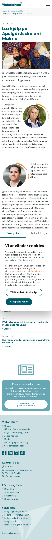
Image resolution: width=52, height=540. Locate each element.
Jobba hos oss (11, 435)
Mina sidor (9, 489)
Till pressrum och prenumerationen (26, 404)
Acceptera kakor (19, 301)
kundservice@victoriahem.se (17, 469)
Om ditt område (12, 499)
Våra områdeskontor (14, 445)
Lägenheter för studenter (16, 514)
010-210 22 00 (10, 466)
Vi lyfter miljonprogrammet (17, 432)
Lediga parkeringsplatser (16, 518)
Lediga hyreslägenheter (15, 511)
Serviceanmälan (11, 492)
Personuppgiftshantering (16, 442)
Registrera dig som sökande (17, 524)
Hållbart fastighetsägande (17, 429)
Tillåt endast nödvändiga (23, 292)
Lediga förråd (10, 521)
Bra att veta (10, 495)
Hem (4, 11)
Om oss (10, 11)
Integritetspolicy (17, 271)
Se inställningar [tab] (39, 233)
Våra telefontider (12, 473)
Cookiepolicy (37, 271)
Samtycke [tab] (13, 233)
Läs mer (6, 310)
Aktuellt (19, 11)
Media (7, 439)
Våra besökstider (11, 476)
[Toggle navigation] (48, 4)
